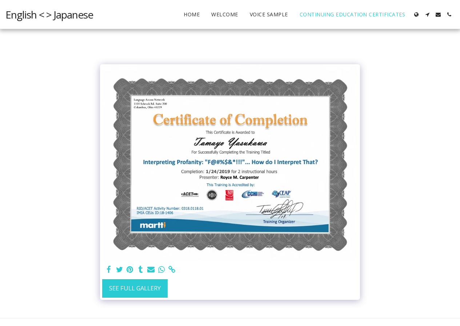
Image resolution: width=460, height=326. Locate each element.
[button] (427, 14)
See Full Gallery (135, 288)
